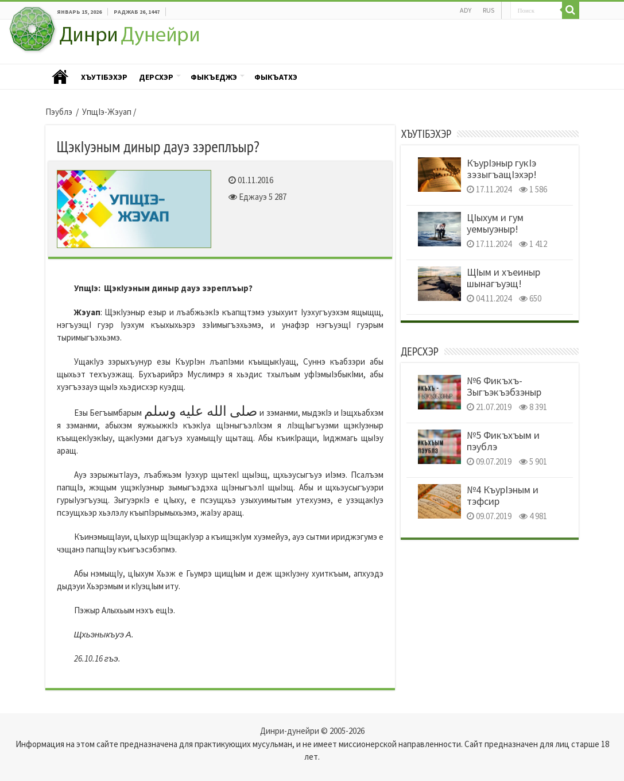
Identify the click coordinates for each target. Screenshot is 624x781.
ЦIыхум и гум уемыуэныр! (495, 223)
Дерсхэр (156, 77)
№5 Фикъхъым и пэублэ (503, 440)
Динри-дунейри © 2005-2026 (312, 730)
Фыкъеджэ (214, 77)
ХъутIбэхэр (104, 77)
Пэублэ (60, 77)
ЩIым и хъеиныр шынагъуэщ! (503, 277)
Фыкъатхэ (275, 77)
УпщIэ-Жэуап (106, 111)
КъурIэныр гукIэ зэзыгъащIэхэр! (502, 168)
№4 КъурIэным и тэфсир (502, 495)
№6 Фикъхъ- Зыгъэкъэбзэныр (504, 386)
